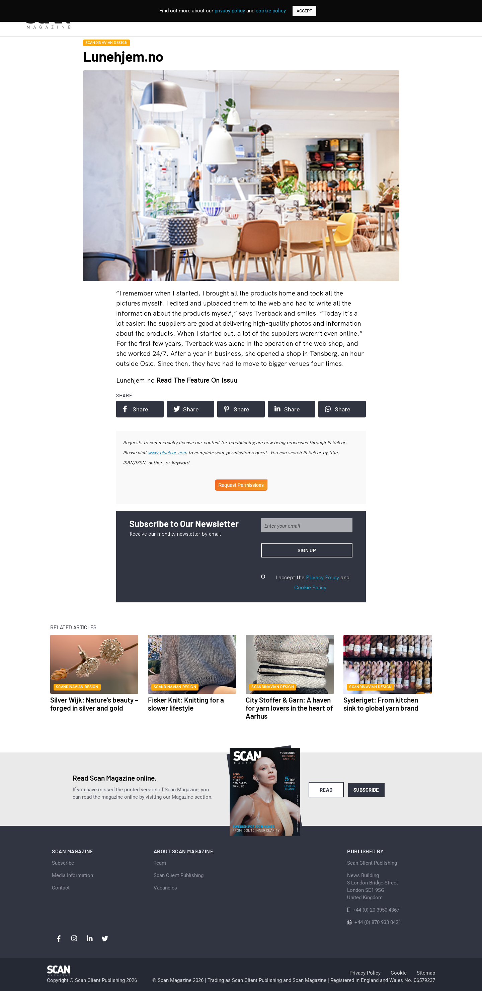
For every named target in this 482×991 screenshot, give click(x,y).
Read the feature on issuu (196, 380)
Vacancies (165, 888)
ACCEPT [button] (304, 10)
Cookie (399, 973)
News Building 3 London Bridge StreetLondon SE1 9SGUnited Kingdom (372, 886)
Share (135, 409)
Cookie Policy (310, 587)
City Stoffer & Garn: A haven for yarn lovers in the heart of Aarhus (289, 708)
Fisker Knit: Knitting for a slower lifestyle (186, 704)
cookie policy (271, 11)
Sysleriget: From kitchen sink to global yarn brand (380, 704)
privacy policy (230, 11)
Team (160, 863)
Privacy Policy (322, 577)
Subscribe (366, 790)
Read (326, 790)
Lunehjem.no (136, 380)
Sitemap (426, 973)
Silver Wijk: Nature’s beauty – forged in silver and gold (94, 704)
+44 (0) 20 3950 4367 (376, 910)
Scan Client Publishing (179, 875)
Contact (61, 888)
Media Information (72, 875)
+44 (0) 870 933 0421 (377, 922)
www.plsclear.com (167, 453)
